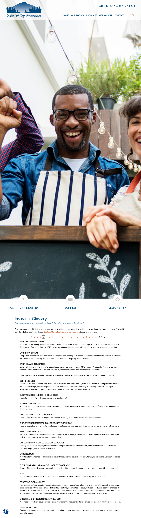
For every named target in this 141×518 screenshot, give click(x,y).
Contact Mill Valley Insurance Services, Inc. (62, 332)
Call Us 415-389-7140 (116, 6)
